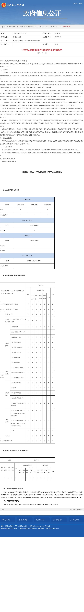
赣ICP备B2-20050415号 (52, 528)
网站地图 (47, 526)
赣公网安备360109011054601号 (28, 528)
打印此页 (72, 509)
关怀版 (80, 3)
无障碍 (75, 3)
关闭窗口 (79, 509)
